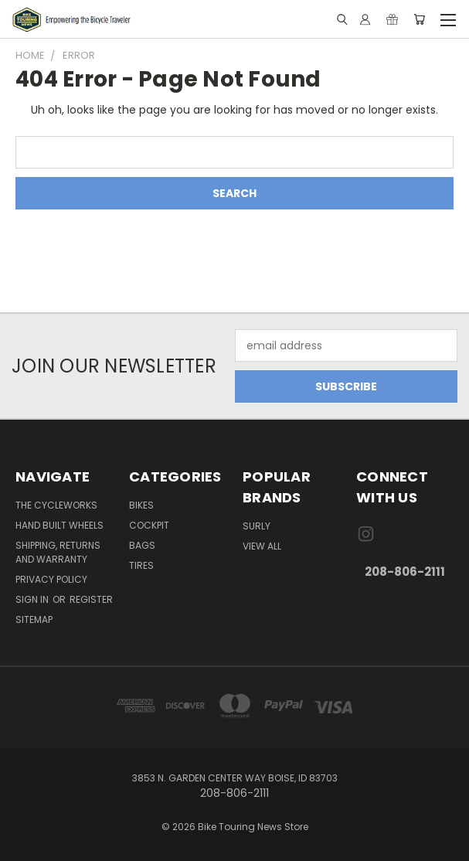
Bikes (141, 505)
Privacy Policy (51, 579)
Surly (256, 526)
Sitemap (34, 619)
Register (91, 599)
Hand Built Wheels (59, 525)
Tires (141, 565)
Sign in (33, 599)
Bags (142, 545)
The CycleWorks (56, 505)
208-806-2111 (405, 571)
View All (262, 546)
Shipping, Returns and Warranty (57, 552)
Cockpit (149, 525)
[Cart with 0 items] (419, 19)
